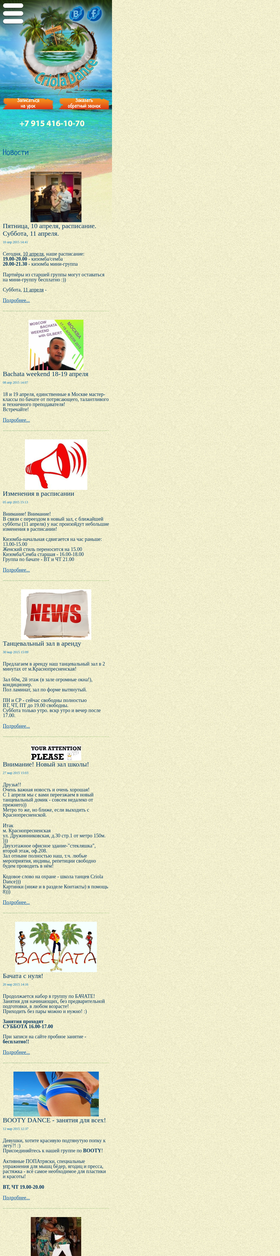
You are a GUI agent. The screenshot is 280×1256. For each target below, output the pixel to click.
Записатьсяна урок (28, 103)
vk (75, 13)
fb (96, 13)
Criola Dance (56, 56)
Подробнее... (16, 300)
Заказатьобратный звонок (84, 103)
